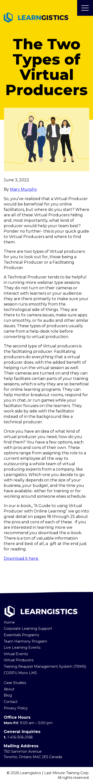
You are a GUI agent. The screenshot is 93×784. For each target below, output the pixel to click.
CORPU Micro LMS (20, 673)
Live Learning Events (22, 647)
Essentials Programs (21, 635)
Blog (8, 695)
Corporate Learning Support (28, 628)
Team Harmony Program (25, 641)
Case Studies (15, 683)
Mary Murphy (23, 189)
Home (9, 622)
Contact (11, 701)
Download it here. (21, 558)
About (9, 689)
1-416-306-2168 (20, 737)
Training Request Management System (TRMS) (45, 666)
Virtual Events (16, 654)
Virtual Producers (18, 660)
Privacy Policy (16, 708)
